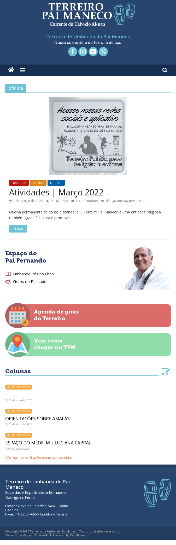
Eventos (38, 183)
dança (110, 201)
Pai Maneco (60, 201)
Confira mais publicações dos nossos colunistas (39, 457)
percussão (137, 201)
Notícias (56, 183)
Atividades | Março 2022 (56, 192)
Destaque (19, 183)
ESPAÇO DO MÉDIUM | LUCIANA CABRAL (48, 442)
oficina (122, 201)
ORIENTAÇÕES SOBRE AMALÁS (37, 418)
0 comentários (84, 201)
